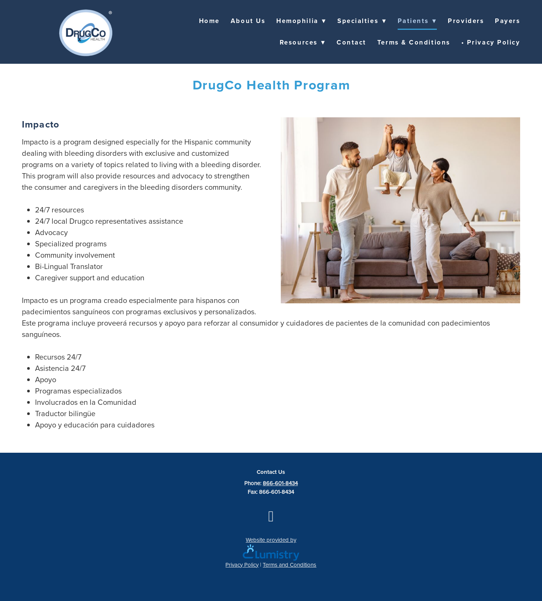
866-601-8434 (280, 483)
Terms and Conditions (289, 565)
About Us (248, 20)
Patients (417, 20)
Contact (351, 42)
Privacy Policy (242, 565)
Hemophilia (301, 20)
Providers (466, 20)
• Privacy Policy (491, 42)
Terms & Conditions (413, 42)
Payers (507, 20)
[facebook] (271, 516)
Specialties (362, 20)
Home (209, 20)
